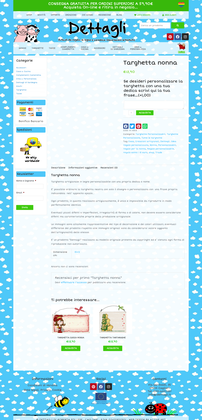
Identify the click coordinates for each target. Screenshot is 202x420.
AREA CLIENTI (170, 15)
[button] (126, 126)
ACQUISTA (145, 113)
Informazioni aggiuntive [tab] (82, 168)
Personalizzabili (167, 145)
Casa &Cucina (84, 48)
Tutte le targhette (152, 138)
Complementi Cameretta (28, 75)
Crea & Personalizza (26, 79)
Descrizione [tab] (58, 168)
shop (151, 153)
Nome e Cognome (26, 181)
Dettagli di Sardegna (26, 82)
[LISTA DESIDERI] (132, 15)
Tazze (52, 48)
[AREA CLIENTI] (162, 15)
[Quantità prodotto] (131, 113)
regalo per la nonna (134, 149)
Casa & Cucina (23, 71)
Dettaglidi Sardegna (118, 48)
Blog (117, 15)
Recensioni (103, 15)
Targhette (37, 48)
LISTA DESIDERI (142, 15)
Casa (131, 142)
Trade (158, 153)
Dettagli (165, 142)
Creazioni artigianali (147, 142)
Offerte (53, 15)
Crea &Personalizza (138, 48)
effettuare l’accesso (74, 283)
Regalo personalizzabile (160, 149)
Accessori (99, 48)
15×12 (77, 252)
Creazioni (69, 15)
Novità (40, 15)
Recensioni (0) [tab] (109, 168)
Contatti (159, 375)
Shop (27, 15)
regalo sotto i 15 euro (135, 153)
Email (20, 192)
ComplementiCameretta (68, 48)
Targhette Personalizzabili (151, 134)
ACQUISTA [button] (67, 344)
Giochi (22, 48)
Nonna (153, 145)
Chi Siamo (86, 15)
